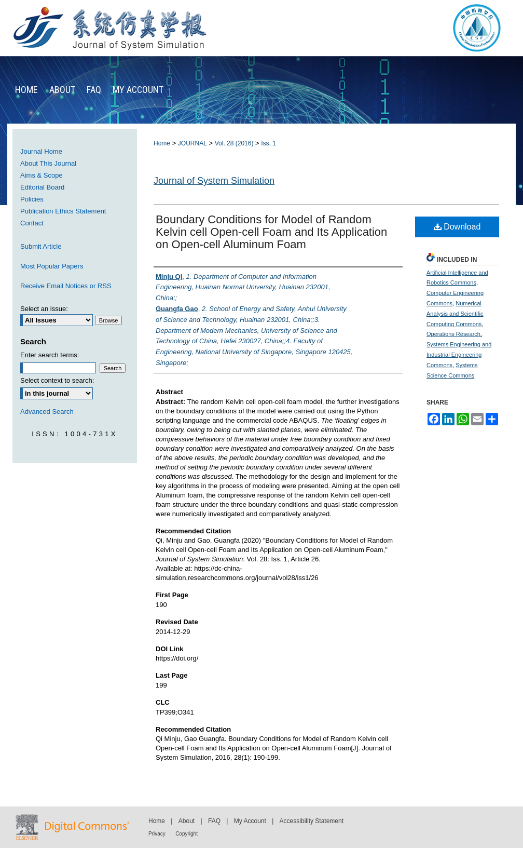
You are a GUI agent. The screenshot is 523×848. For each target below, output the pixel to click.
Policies (32, 199)
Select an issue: (44, 309)
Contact (32, 223)
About (186, 821)
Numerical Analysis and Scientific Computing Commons (454, 313)
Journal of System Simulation (214, 181)
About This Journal (48, 163)
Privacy (157, 834)
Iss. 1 (268, 143)
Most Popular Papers (51, 266)
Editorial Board (42, 187)
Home (162, 143)
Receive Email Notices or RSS (66, 286)
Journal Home (41, 151)
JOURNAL (192, 143)
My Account (250, 821)
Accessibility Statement (311, 821)
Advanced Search (47, 411)
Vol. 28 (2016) (234, 143)
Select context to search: (57, 380)
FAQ (214, 821)
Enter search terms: (49, 355)
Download (457, 226)
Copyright (186, 834)
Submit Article (40, 246)
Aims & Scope (41, 175)
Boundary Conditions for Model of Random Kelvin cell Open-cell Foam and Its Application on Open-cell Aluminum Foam (271, 232)
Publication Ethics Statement (63, 211)
